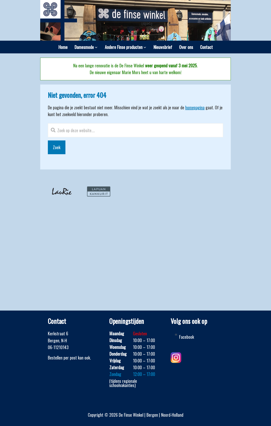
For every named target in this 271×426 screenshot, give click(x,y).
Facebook (186, 337)
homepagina (195, 107)
